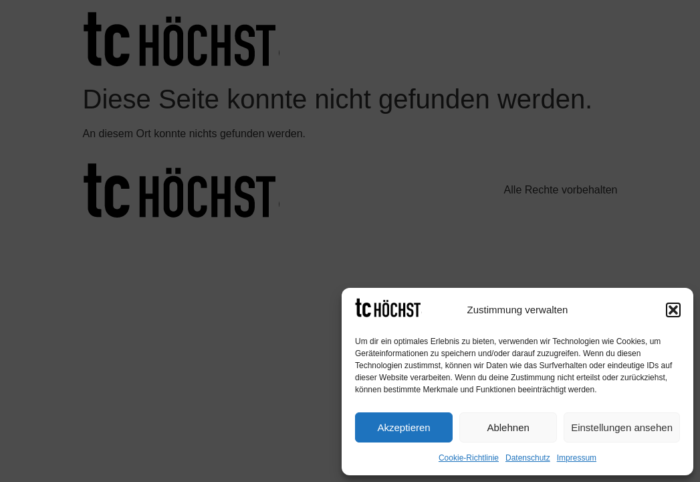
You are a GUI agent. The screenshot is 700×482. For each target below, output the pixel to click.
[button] (673, 310)
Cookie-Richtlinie (469, 458)
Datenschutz (527, 458)
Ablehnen (508, 427)
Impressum (576, 458)
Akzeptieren (403, 427)
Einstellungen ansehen (622, 427)
